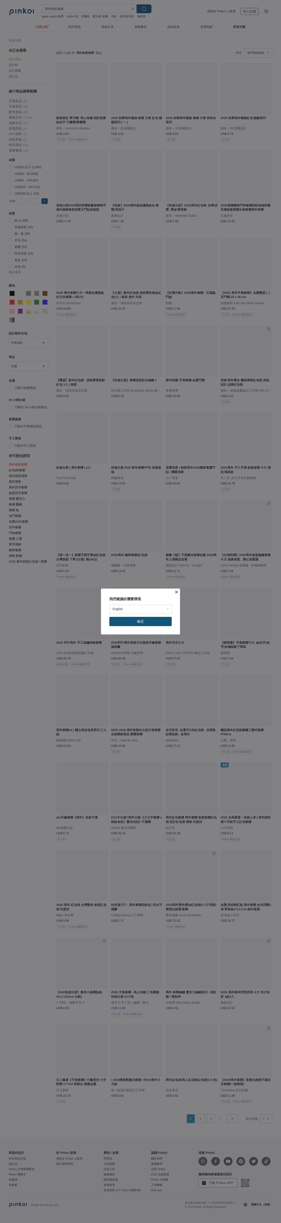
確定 (140, 621)
